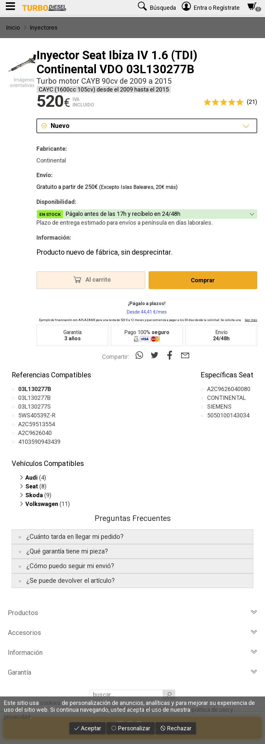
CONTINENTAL (226, 397)
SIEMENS (219, 406)
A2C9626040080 (228, 389)
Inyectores (44, 27)
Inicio (13, 27)
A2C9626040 (35, 432)
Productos (132, 613)
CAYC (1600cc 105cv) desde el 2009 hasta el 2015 (104, 89)
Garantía (132, 672)
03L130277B (34, 397)
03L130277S (34, 406)
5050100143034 (228, 415)
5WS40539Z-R (37, 415)
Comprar (203, 280)
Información (132, 652)
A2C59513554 (36, 424)
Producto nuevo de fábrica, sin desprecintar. (104, 252)
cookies (50, 702)
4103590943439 (39, 441)
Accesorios (132, 633)
